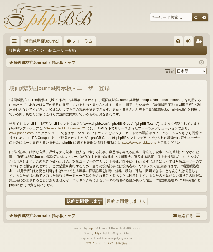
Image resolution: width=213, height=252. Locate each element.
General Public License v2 (64, 128)
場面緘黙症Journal (41, 41)
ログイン (36, 50)
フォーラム (82, 41)
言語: (169, 71)
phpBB (92, 228)
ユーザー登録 (64, 50)
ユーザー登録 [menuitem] (200, 42)
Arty (97, 233)
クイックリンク (15, 42)
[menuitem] (178, 41)
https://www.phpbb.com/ (138, 142)
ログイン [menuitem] (190, 42)
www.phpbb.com (21, 133)
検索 (17, 50)
